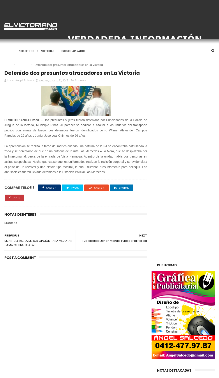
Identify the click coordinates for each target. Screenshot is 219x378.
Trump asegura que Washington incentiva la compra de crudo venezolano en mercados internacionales (35, 294)
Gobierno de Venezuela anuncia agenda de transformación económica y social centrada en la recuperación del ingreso (108, 293)
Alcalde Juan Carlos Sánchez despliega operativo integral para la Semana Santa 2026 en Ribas (108, 348)
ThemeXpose (29, 372)
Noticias (47, 51)
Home (8, 51)
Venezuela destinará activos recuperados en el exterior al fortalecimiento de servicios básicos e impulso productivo (108, 321)
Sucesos (23, 65)
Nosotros (26, 51)
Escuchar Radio (73, 51)
